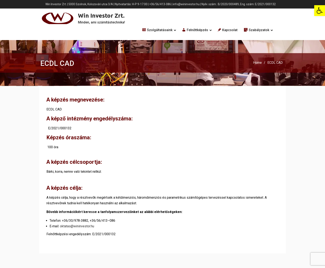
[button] (319, 10)
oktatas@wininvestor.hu (77, 226)
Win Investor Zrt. (101, 15)
